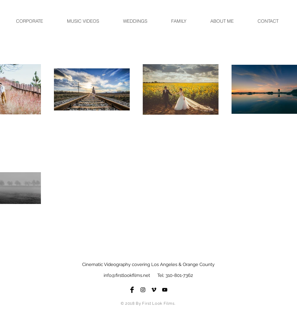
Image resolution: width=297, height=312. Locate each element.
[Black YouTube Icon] (165, 290)
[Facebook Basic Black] (132, 290)
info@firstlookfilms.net (127, 275)
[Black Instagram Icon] (143, 290)
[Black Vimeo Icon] (154, 290)
